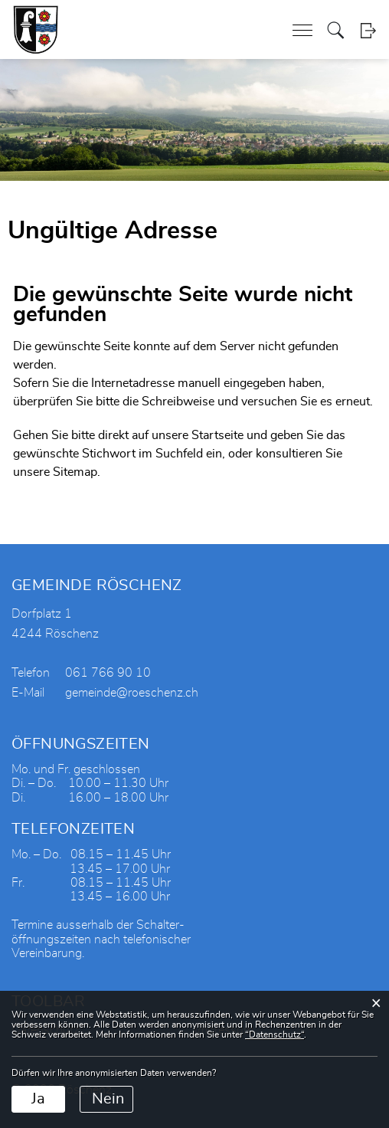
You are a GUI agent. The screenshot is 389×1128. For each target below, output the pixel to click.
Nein (108, 1099)
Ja (38, 1099)
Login (368, 30)
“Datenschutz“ (274, 1034)
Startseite (217, 435)
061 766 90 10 (108, 673)
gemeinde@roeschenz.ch (131, 693)
